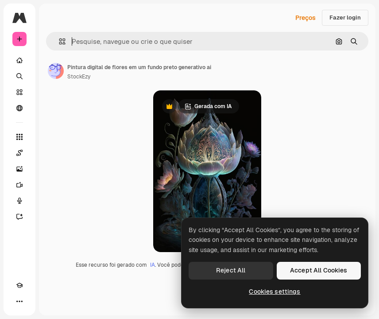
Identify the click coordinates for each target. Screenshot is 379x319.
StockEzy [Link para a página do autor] (78, 76)
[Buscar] (19, 76)
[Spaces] (19, 153)
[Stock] (19, 92)
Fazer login (345, 17)
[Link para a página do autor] (56, 71)
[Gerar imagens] (19, 169)
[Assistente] (19, 217)
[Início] (19, 60)
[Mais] (19, 301)
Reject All (230, 270)
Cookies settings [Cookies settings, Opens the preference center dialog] (274, 292)
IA (152, 264)
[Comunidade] (19, 108)
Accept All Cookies (319, 270)
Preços (305, 18)
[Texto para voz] (19, 201)
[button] (58, 41)
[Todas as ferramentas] (19, 137)
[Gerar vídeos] (19, 185)
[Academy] (19, 285)
